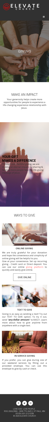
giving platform (34, 266)
